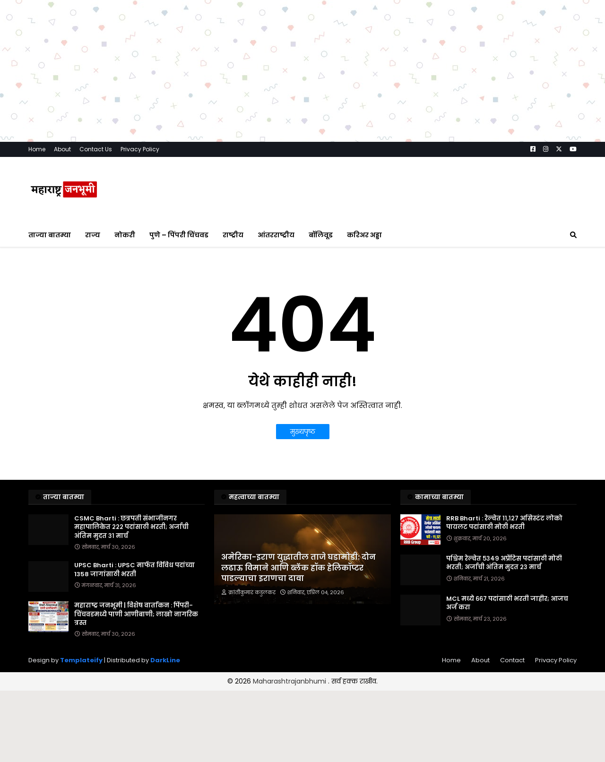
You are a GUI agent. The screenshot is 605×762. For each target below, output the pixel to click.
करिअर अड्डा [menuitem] (364, 235)
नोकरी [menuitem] (124, 235)
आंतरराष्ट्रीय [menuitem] (276, 235)
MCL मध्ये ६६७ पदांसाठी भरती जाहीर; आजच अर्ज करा (507, 603)
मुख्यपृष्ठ (302, 431)
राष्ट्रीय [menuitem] (233, 235)
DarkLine (165, 660)
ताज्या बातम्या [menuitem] (49, 235)
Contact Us (95, 149)
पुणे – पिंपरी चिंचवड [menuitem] (178, 235)
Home (36, 149)
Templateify (81, 660)
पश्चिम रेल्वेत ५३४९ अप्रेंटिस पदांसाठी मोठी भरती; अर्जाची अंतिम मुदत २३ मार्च (504, 563)
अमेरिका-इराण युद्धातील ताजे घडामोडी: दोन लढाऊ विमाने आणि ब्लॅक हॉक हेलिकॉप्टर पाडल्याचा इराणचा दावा (298, 568)
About (62, 149)
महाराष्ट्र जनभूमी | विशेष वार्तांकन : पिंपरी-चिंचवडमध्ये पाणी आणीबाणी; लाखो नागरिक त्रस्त (136, 614)
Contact (512, 660)
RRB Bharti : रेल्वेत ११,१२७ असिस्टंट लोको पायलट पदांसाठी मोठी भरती (504, 522)
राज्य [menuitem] (92, 235)
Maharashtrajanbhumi (290, 681)
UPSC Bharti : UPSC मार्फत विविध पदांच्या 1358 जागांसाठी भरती (134, 569)
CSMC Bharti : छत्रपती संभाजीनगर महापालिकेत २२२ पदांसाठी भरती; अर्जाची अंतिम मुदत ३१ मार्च (131, 527)
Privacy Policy (140, 149)
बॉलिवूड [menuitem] (321, 235)
